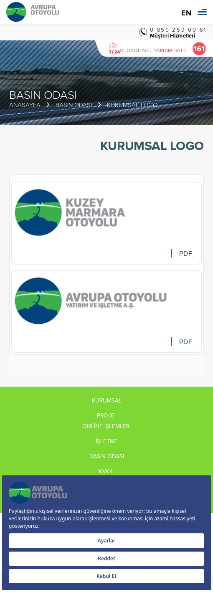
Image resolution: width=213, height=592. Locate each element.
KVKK (106, 471)
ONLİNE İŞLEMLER (106, 426)
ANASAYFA (25, 104)
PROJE (106, 415)
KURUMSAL (107, 400)
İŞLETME (107, 441)
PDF (185, 253)
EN (186, 13)
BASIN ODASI (74, 104)
